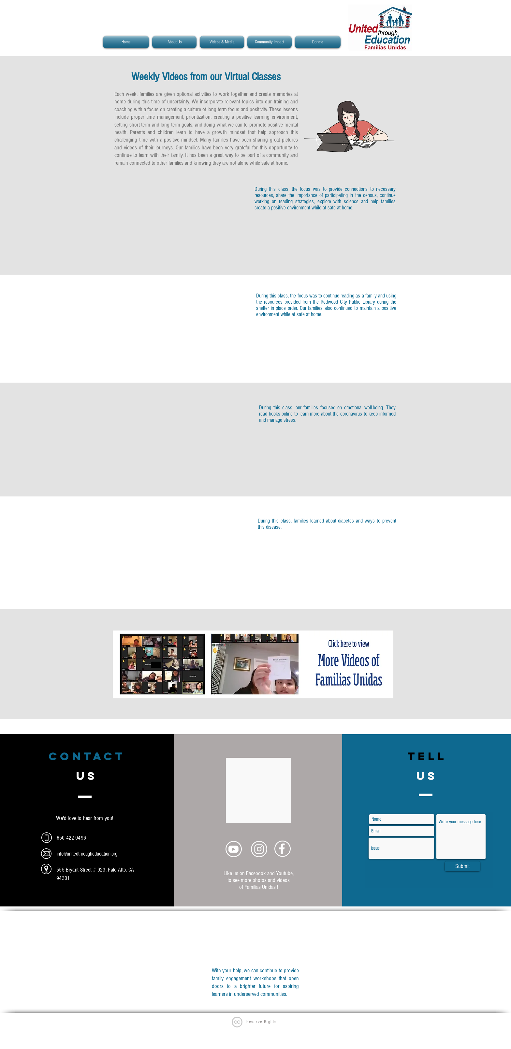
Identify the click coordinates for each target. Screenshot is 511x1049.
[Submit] (462, 866)
